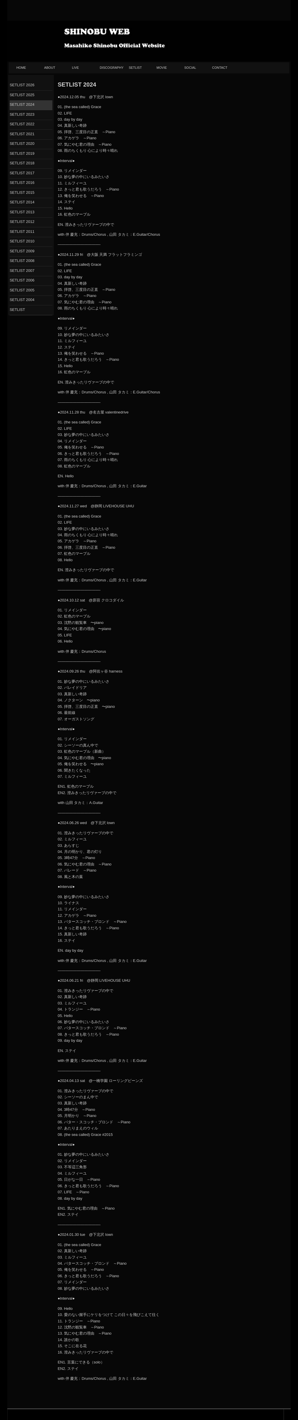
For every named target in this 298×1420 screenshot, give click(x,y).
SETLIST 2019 (22, 153)
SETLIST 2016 (22, 182)
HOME (21, 67)
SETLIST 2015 (22, 192)
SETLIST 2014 (22, 202)
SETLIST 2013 (22, 212)
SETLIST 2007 (22, 270)
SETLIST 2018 (22, 163)
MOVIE (162, 67)
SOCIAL (190, 67)
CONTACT (220, 67)
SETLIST (135, 67)
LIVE (75, 67)
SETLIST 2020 (22, 143)
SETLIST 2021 (22, 134)
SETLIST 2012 (22, 221)
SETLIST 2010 (22, 241)
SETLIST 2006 (22, 280)
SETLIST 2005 (22, 290)
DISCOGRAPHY (112, 67)
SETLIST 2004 (22, 300)
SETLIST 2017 (22, 173)
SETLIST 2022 (22, 124)
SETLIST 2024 (22, 104)
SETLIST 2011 (22, 231)
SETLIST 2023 (22, 114)
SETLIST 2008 (22, 260)
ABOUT (49, 67)
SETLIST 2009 (22, 251)
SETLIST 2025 (22, 95)
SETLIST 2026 (22, 85)
